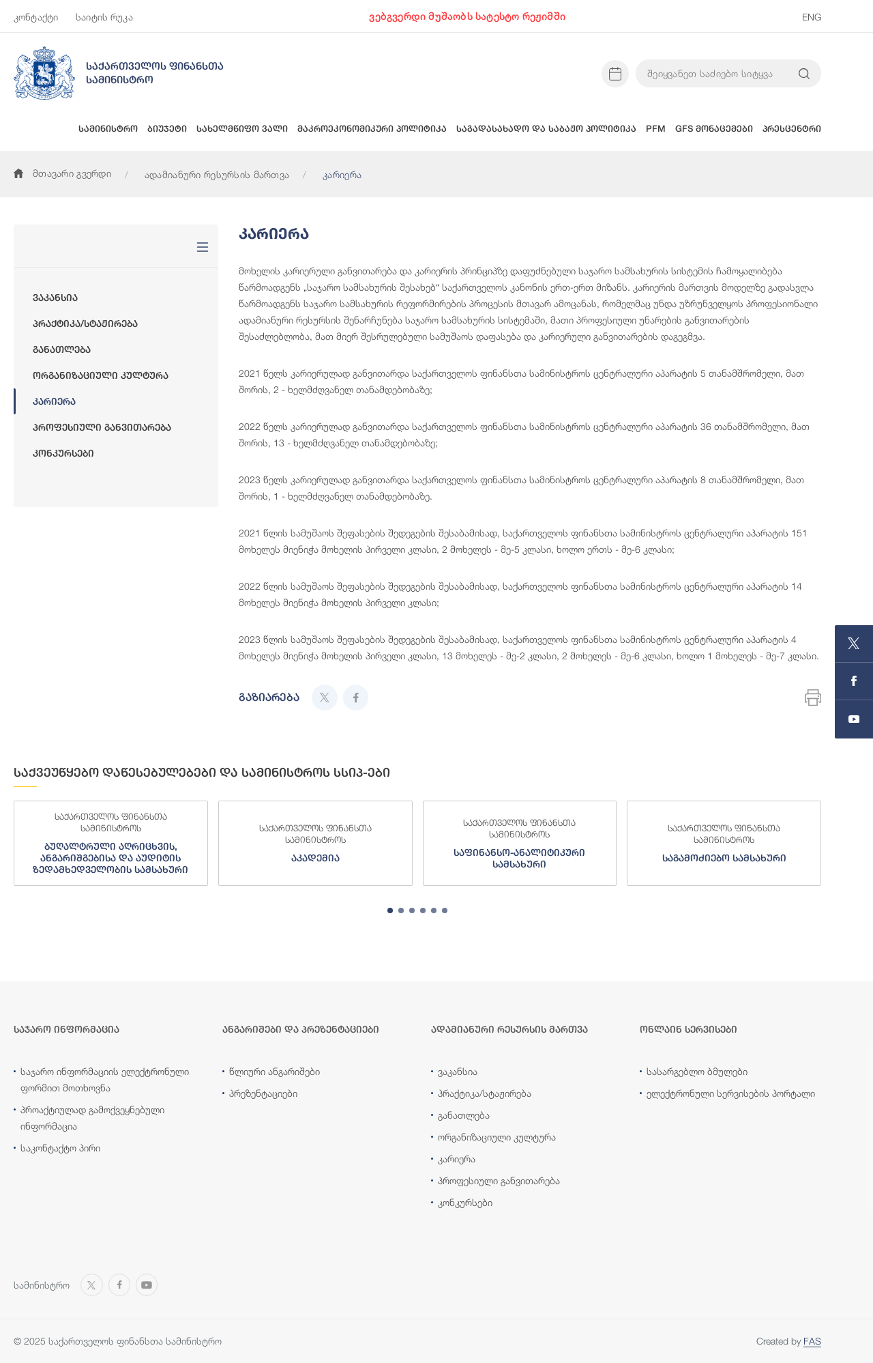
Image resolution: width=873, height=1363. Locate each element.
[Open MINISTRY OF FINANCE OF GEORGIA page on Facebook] (854, 681)
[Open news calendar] (615, 73)
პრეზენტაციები (263, 1093)
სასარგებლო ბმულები (697, 1071)
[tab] (390, 910)
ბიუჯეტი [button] (167, 129)
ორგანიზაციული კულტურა (100, 375)
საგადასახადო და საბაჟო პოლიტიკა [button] (546, 129)
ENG (811, 17)
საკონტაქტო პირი (60, 1147)
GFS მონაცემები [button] (714, 129)
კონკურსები (63, 453)
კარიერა (54, 401)
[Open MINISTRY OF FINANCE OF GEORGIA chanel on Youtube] (854, 719)
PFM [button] (656, 129)
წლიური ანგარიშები (274, 1071)
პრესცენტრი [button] (792, 129)
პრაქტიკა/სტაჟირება (85, 323)
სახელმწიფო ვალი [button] (242, 129)
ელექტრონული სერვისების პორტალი (731, 1093)
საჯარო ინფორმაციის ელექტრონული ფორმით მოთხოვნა (104, 1079)
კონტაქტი (36, 17)
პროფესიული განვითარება (102, 427)
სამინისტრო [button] (108, 129)
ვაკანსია (55, 297)
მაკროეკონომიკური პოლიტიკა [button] (372, 129)
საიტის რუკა (104, 17)
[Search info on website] (804, 73)
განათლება (62, 349)
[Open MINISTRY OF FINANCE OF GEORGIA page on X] (854, 644)
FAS (812, 1341)
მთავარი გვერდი (62, 173)
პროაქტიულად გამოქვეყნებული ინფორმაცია (92, 1118)
